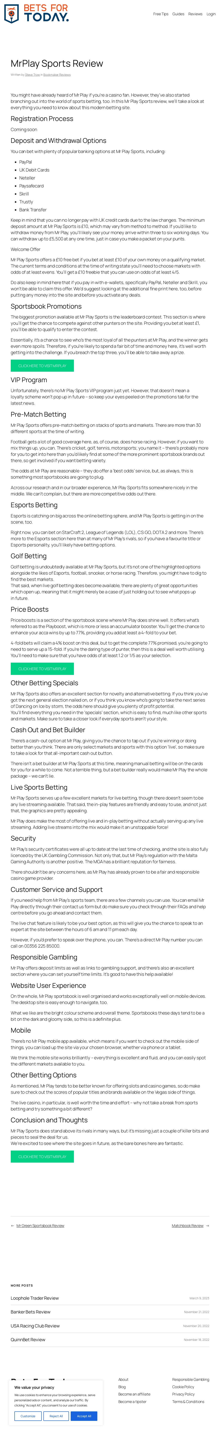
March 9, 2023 (199, 1298)
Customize (28, 1416)
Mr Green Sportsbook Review (40, 1225)
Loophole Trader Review (35, 1298)
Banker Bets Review (30, 1311)
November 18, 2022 (196, 1340)
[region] (56, 1402)
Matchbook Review (187, 1225)
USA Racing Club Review (35, 1325)
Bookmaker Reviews (56, 75)
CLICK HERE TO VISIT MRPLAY (42, 365)
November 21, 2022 (196, 1312)
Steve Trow (32, 75)
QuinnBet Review (28, 1339)
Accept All (84, 1416)
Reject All (56, 1416)
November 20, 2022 (196, 1326)
